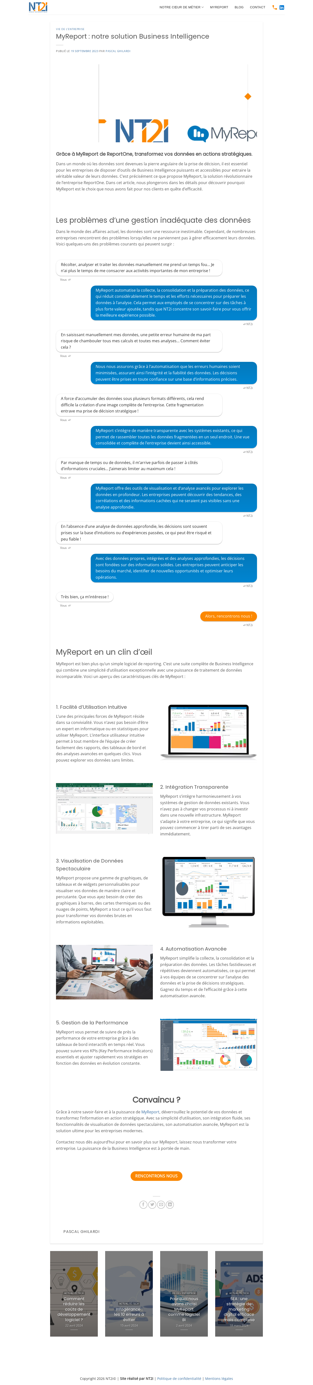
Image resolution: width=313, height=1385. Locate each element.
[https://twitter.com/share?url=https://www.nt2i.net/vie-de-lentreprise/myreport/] (152, 1205)
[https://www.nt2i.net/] (40, 7)
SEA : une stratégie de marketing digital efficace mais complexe (239, 1309)
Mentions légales (219, 1378)
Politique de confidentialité (179, 1378)
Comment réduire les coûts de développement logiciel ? (73, 1309)
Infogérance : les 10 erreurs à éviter (129, 1315)
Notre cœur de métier (182, 7)
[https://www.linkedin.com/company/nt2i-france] (282, 7)
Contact (257, 7)
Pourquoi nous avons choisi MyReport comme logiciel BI (184, 1309)
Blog (239, 7)
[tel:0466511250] (275, 7)
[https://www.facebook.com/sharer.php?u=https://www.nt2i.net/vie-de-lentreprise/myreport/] (143, 1205)
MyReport (219, 7)
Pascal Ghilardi (118, 51)
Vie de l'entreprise (70, 29)
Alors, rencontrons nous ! (228, 616)
